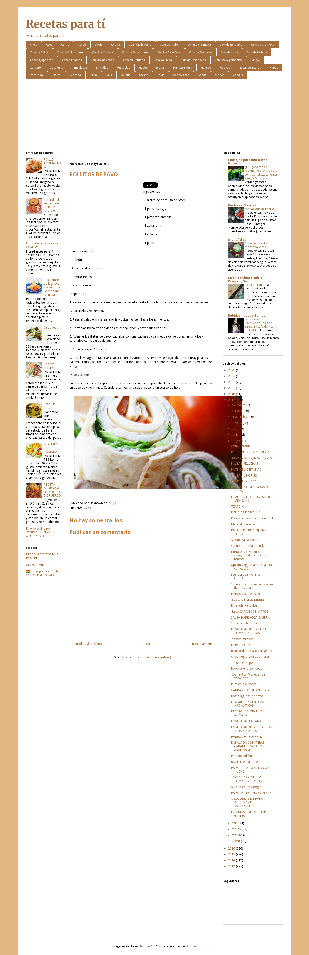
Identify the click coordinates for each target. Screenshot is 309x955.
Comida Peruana (134, 60)
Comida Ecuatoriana (135, 52)
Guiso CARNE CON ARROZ (250, 611)
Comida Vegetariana (228, 60)
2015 (232, 854)
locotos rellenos (242, 639)
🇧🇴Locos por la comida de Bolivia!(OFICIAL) (42, 573)
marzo (237, 829)
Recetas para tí (65, 24)
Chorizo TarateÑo (50, 366)
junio (236, 434)
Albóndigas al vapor (245, 540)
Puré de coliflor (241, 756)
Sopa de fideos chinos (246, 623)
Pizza (93, 75)
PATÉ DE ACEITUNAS (246, 469)
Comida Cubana (102, 52)
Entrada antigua (201, 644)
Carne (65, 45)
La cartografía (254, 285)
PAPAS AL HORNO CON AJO (251, 793)
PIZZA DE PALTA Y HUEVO (250, 452)
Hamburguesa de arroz (247, 696)
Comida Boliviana (231, 45)
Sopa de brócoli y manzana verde (256, 245)
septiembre (240, 417)
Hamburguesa (182, 67)
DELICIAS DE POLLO (245, 512)
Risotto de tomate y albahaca (252, 651)
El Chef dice (237, 239)
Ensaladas (80, 67)
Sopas (202, 75)
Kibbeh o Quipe (241, 645)
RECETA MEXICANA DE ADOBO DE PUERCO (52, 489)
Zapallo (238, 75)
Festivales (123, 67)
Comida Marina (72, 60)
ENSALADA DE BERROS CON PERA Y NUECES (251, 729)
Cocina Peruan (36, 565)
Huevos (225, 67)
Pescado (75, 75)
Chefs (98, 45)
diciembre (239, 405)
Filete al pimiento (243, 524)
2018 (232, 394)
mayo (236, 440)
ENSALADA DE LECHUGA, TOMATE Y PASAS (249, 631)
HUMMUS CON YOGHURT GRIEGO (249, 814)
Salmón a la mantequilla (248, 546)
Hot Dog (206, 67)
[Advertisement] (154, 115)
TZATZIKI (237, 506)
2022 (232, 382)
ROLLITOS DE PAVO (245, 761)
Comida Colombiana (70, 52)
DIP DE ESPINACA (244, 481)
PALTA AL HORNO (244, 475)
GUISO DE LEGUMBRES (247, 599)
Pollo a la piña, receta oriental (252, 518)
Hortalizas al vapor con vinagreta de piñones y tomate (248, 555)
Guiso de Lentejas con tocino (251, 457)
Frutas (160, 67)
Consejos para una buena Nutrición (248, 161)
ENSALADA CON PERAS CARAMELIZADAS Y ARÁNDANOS (248, 746)
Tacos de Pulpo (242, 663)
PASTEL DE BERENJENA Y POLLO (249, 532)
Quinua (126, 75)
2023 (232, 376)
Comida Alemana (140, 45)
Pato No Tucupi (50, 406)
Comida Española (168, 52)
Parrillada (36, 75)
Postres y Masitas (242, 205)
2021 (232, 388)
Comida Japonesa (41, 60)
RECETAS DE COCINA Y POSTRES (42, 556)
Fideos (143, 67)
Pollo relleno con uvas (246, 668)
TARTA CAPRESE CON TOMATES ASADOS (246, 779)
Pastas (56, 75)
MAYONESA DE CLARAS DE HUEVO (250, 489)
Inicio (146, 644)
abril (235, 823)
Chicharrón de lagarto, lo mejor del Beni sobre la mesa (52, 287)
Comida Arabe (169, 45)
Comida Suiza (163, 60)
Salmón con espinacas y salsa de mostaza (252, 586)
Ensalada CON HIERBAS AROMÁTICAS (248, 703)
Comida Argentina (199, 45)
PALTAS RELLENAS (244, 463)
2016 (232, 848)
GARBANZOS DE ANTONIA (250, 690)
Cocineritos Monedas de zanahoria (248, 676)
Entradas (102, 67)
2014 (232, 860)
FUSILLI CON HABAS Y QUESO (247, 576)
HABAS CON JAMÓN (245, 594)
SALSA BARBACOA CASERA (250, 617)
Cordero (35, 67)
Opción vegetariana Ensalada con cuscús (251, 566)
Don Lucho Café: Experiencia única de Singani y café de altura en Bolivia (260, 324)
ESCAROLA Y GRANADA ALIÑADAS (248, 713)
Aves (49, 45)
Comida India (229, 52)
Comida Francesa (200, 52)
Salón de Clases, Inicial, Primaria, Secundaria (246, 279)
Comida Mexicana (102, 60)
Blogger (191, 946)
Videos (219, 75)
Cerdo (82, 45)
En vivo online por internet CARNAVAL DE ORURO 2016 (42, 532)
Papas (274, 67)
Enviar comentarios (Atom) (152, 657)
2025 (232, 370)
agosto (237, 423)
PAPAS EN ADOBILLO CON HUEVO (250, 769)
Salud (161, 75)
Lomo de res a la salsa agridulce (42, 245)
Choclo (115, 45)
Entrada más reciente (88, 644)
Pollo (109, 75)
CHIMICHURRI (241, 445)
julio (235, 428)
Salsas (143, 75)
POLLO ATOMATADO (52, 163)
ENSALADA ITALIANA (246, 721)
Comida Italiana (257, 52)
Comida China (39, 52)
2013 (232, 866)
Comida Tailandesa (193, 60)
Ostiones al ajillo (52, 329)
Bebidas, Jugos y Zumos (246, 315)
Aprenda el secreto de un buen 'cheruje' (51, 204)
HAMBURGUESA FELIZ (247, 736)
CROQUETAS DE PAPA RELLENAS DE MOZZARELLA (247, 802)
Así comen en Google (246, 787)
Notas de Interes (250, 67)
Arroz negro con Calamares (250, 656)
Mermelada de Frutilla (260, 209)
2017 (232, 400)
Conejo (255, 60)
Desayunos (57, 67)
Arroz (33, 45)
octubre (238, 411)
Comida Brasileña (262, 45)
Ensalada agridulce (244, 605)
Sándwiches (181, 75)
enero (236, 841)
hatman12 (147, 946)
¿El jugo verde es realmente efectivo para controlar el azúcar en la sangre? (261, 172)
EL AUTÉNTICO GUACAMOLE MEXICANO (251, 499)
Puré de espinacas (244, 684)
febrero (237, 835)
